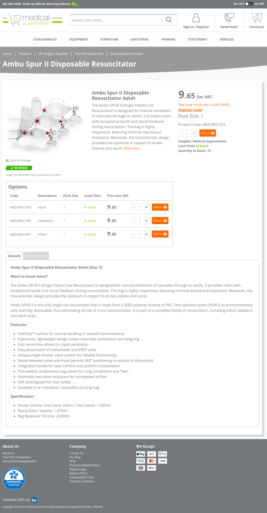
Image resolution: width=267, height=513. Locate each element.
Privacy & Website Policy (84, 465)
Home (7, 54)
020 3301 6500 (12, 4)
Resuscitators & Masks (126, 54)
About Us (8, 453)
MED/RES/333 (20, 207)
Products (25, 54)
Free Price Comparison (17, 457)
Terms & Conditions (81, 481)
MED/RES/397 (20, 234)
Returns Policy (78, 473)
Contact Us (76, 453)
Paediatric (45, 220)
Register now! (190, 109)
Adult (42, 207)
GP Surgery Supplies (53, 54)
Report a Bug (77, 469)
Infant (42, 234)
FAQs (72, 461)
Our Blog (74, 457)
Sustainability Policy (81, 477)
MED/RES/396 (20, 220)
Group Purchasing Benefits (19, 461)
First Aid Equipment (89, 54)
